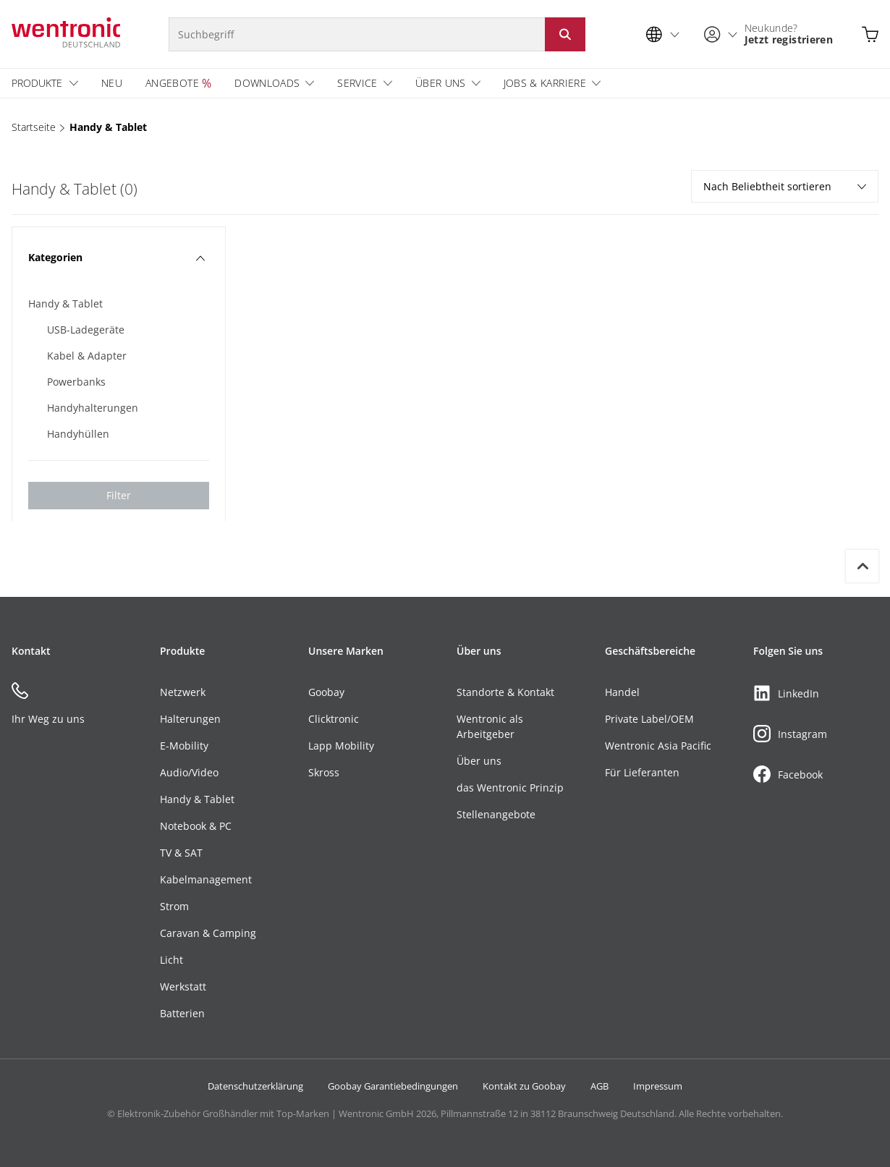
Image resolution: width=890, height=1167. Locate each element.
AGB (599, 1085)
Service (357, 83)
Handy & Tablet (108, 127)
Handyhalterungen (92, 408)
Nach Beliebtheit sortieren (784, 186)
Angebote (172, 83)
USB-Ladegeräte (85, 329)
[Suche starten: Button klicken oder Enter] (565, 34)
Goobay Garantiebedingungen (393, 1085)
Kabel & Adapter (87, 355)
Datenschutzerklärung (255, 1085)
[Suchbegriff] (357, 34)
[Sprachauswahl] (666, 34)
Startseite (34, 127)
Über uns (440, 83)
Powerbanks (76, 382)
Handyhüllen (78, 434)
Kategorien (116, 257)
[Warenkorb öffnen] (870, 34)
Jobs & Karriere (545, 83)
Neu (111, 83)
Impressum (657, 1085)
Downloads (267, 83)
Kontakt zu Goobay (524, 1085)
